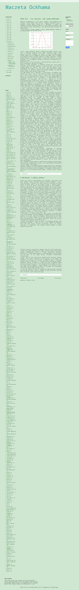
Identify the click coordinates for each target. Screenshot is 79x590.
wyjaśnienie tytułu (11, 538)
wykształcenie (10, 541)
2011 (8, 70)
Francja (8, 197)
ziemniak (9, 553)
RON (7, 447)
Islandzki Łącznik (11, 232)
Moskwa (8, 330)
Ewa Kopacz (9, 186)
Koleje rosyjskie (11, 275)
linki (8, 309)
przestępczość (10, 423)
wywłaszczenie (10, 542)
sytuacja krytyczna (11, 482)
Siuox (8, 473)
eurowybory (9, 185)
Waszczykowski (10, 517)
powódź (8, 410)
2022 (8, 25)
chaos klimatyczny (11, 131)
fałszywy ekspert (10, 188)
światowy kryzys (10, 489)
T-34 (8, 490)
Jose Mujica (9, 248)
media (8, 321)
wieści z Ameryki (10, 523)
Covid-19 (9, 141)
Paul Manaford (10, 369)
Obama (8, 347)
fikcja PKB (9, 193)
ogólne (8, 356)
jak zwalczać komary (11, 244)
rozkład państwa (10, 452)
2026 (8, 18)
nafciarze (9, 336)
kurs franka (9, 298)
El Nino (8, 173)
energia (8, 181)
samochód (9, 460)
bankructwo (9, 106)
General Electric (11, 202)
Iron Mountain (10, 230)
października (11, 46)
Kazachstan (9, 267)
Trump (8, 499)
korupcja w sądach (11, 283)
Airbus (8, 96)
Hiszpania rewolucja (11, 211)
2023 (8, 24)
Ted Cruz (9, 495)
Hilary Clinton (10, 207)
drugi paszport (10, 161)
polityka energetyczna (10, 397)
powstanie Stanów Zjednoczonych (11, 413)
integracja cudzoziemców (10, 225)
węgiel (8, 520)
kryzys (8, 293)
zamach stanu (10, 550)
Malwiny (8, 316)
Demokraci (9, 148)
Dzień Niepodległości (11, 166)
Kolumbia (9, 278)
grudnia (10, 42)
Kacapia (8, 249)
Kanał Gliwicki (10, 256)
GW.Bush (8, 206)
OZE (7, 362)
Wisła (8, 528)
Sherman (8, 472)
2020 (8, 27)
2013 (8, 39)
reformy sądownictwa (11, 433)
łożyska (8, 312)
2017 (8, 32)
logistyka (9, 311)
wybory (8, 536)
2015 (8, 36)
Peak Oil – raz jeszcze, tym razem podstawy (39, 19)
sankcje (8, 465)
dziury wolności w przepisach (11, 169)
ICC (7, 221)
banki (8, 104)
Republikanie (10, 436)
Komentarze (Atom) (30, 280)
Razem (8, 428)
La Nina (8, 301)
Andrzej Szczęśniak (11, 99)
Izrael (8, 236)
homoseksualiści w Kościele (11, 218)
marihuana (9, 318)
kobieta (8, 272)
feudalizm (9, 192)
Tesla (8, 496)
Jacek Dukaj (9, 237)
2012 (8, 41)
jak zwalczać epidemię (9, 242)
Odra (8, 353)
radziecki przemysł (11, 426)
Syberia (8, 479)
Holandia (9, 214)
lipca (9, 51)
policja (8, 389)
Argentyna (9, 102)
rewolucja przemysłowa (9, 445)
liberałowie (9, 308)
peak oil (9, 370)
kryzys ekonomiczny (11, 294)
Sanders (8, 464)
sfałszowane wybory (11, 469)
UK (7, 505)
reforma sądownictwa (11, 431)
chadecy (8, 130)
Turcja (8, 502)
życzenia (8, 568)
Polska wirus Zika (11, 403)
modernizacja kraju (11, 327)
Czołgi (8, 143)
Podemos (8, 386)
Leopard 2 (9, 306)
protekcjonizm (10, 418)
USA (7, 516)
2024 (8, 22)
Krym (8, 291)
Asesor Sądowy (10, 103)
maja (9, 55)
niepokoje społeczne (11, 343)
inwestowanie (10, 226)
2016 (8, 34)
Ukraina (8, 506)
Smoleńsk (8, 475)
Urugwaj (8, 514)
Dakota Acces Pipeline (10, 145)
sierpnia (10, 49)
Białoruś (8, 113)
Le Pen (8, 305)
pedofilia (9, 374)
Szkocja (8, 486)
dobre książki (10, 155)
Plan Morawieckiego (11, 384)
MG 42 (8, 324)
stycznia (10, 68)
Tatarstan (9, 493)
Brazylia (9, 126)
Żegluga (8, 564)
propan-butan (10, 417)
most (8, 332)
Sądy (7, 468)
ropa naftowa (10, 448)
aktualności (9, 98)
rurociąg (8, 457)
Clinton (8, 140)
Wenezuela (9, 519)
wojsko (8, 533)
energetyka (9, 179)
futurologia (9, 199)
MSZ (7, 333)
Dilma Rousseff (10, 152)
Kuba (8, 297)
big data (9, 116)
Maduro (8, 314)
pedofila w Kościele (11, 372)
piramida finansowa (11, 380)
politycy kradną (10, 393)
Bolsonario (9, 121)
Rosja (8, 450)
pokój (8, 388)
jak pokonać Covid (11, 239)
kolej (8, 274)
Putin (8, 424)
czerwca (10, 53)
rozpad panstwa (10, 454)
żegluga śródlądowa (11, 565)
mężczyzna (9, 322)
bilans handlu (10, 117)
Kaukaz (8, 264)
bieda (8, 114)
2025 (8, 20)
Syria (8, 480)
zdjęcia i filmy (10, 552)
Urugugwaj (9, 513)
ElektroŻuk (9, 175)
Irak (8, 228)
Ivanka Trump (10, 234)
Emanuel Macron (10, 176)
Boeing (8, 118)
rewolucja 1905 (10, 440)
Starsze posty (58, 278)
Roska (8, 451)
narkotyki (9, 340)
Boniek (8, 124)
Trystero (9, 500)
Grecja (8, 204)
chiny (8, 137)
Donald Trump (10, 157)
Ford (8, 195)
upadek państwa (10, 509)
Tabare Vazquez (10, 492)
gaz (7, 200)
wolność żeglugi (10, 534)
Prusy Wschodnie (10, 420)
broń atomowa (9, 129)
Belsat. (8, 111)
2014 (8, 37)
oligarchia (9, 358)
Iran (8, 229)
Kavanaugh (9, 265)
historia (9, 209)
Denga (8, 149)
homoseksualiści (10, 215)
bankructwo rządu (10, 107)
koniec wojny (10, 280)
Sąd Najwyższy (10, 466)
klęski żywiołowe (10, 271)
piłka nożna (9, 376)
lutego (9, 60)
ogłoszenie (9, 355)
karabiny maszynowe (11, 259)
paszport (9, 367)
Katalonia (9, 261)
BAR (7, 110)
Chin (8, 135)
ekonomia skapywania (11, 171)
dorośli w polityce (11, 158)
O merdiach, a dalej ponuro (32, 178)
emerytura (9, 178)
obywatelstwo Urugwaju (10, 349)
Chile (8, 134)
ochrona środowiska (11, 351)
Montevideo (9, 329)
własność (8, 530)
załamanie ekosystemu (9, 549)
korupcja (9, 282)
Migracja (9, 325)
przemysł (8, 421)
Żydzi (8, 569)
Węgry (8, 522)
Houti (8, 219)
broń (7, 127)
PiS (7, 382)
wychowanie (9, 537)
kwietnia (10, 56)
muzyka (8, 335)
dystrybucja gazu (11, 163)
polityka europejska (11, 399)
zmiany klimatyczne (11, 561)
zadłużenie (9, 546)
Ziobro (8, 555)
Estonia (8, 182)
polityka (9, 395)
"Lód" (8, 92)
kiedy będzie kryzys (11, 268)
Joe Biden (9, 246)
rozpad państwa (10, 455)
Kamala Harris (10, 252)
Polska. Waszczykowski (10, 406)
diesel (8, 151)
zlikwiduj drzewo (11, 556)
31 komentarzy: (25, 274)
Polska (8, 401)
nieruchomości (10, 346)
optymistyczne (10, 359)
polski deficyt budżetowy (10, 409)
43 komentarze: (25, 173)
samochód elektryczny (9, 462)
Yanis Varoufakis (11, 544)
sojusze (8, 478)
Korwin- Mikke (10, 286)
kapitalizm (9, 257)
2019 (8, 29)
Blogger (56, 587)
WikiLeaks (9, 527)
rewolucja (9, 439)
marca (9, 58)
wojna (8, 531)
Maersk (8, 315)
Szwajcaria (9, 487)
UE (7, 503)
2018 (8, 31)
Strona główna (41, 278)
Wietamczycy (9, 525)
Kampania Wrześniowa (11, 253)
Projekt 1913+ (10, 416)
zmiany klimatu (10, 560)
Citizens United (10, 138)
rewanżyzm (9, 437)
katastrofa (9, 263)
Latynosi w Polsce (11, 302)
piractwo (9, 378)
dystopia (9, 162)
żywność (8, 571)
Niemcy (8, 342)
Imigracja (9, 222)
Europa (8, 183)
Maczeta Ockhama (28, 7)
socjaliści (9, 476)
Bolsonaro (9, 123)
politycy (9, 392)
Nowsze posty (24, 278)
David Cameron (10, 147)
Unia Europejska (10, 508)
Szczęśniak (9, 484)
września (10, 48)
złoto (8, 558)
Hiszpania (9, 210)
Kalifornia (9, 250)
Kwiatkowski (9, 299)
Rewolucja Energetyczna (10, 443)
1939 (8, 93)
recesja (8, 430)
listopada (10, 44)
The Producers (10, 497)
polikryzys (9, 391)
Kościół (8, 287)
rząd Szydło (9, 458)
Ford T (8, 196)
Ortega (8, 361)
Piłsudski (9, 377)
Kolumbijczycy (10, 279)
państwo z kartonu (11, 365)
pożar (8, 414)
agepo (8, 95)
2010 (8, 72)
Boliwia (8, 120)
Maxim (8, 319)
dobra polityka (10, 154)
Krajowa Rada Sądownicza (10, 290)
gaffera (40, 587)
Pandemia (9, 363)
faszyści (8, 190)
